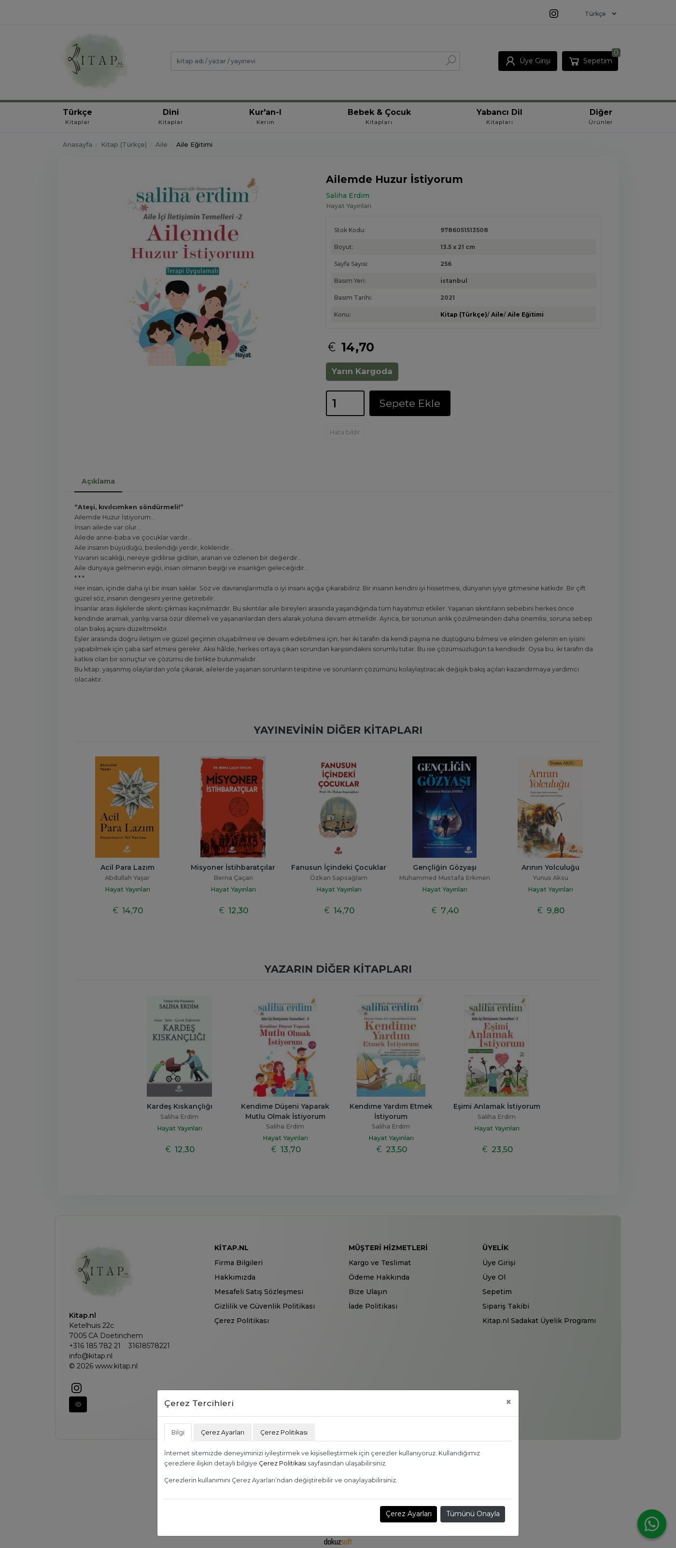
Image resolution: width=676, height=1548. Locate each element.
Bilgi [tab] (177, 1432)
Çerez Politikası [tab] (284, 1432)
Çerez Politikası (282, 1463)
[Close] (509, 1402)
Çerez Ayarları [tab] (222, 1432)
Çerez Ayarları (409, 1513)
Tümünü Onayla (473, 1513)
